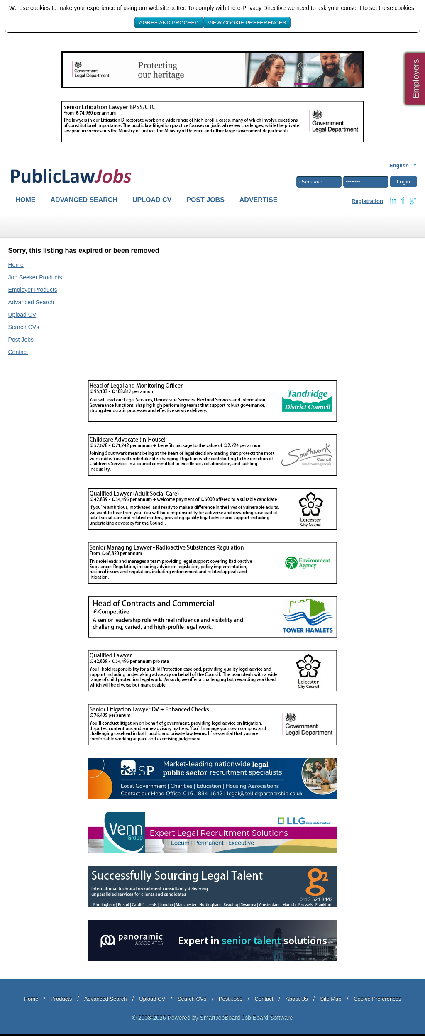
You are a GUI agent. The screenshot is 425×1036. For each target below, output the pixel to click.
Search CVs (23, 327)
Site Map (330, 999)
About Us (297, 999)
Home (26, 199)
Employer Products (32, 289)
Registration (367, 201)
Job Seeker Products (35, 277)
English (399, 165)
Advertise (258, 199)
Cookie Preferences (377, 999)
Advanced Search (84, 199)
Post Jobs (205, 199)
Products (61, 999)
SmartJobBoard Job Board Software (246, 1017)
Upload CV (151, 199)
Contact (18, 352)
